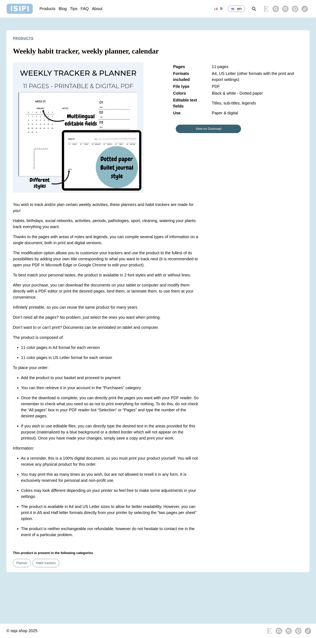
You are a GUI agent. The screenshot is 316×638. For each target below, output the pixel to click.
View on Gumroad (208, 128)
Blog (63, 8)
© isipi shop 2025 (21, 631)
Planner (21, 563)
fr (218, 8)
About (97, 8)
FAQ (85, 8)
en (236, 8)
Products (47, 8)
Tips (73, 8)
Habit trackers (46, 563)
